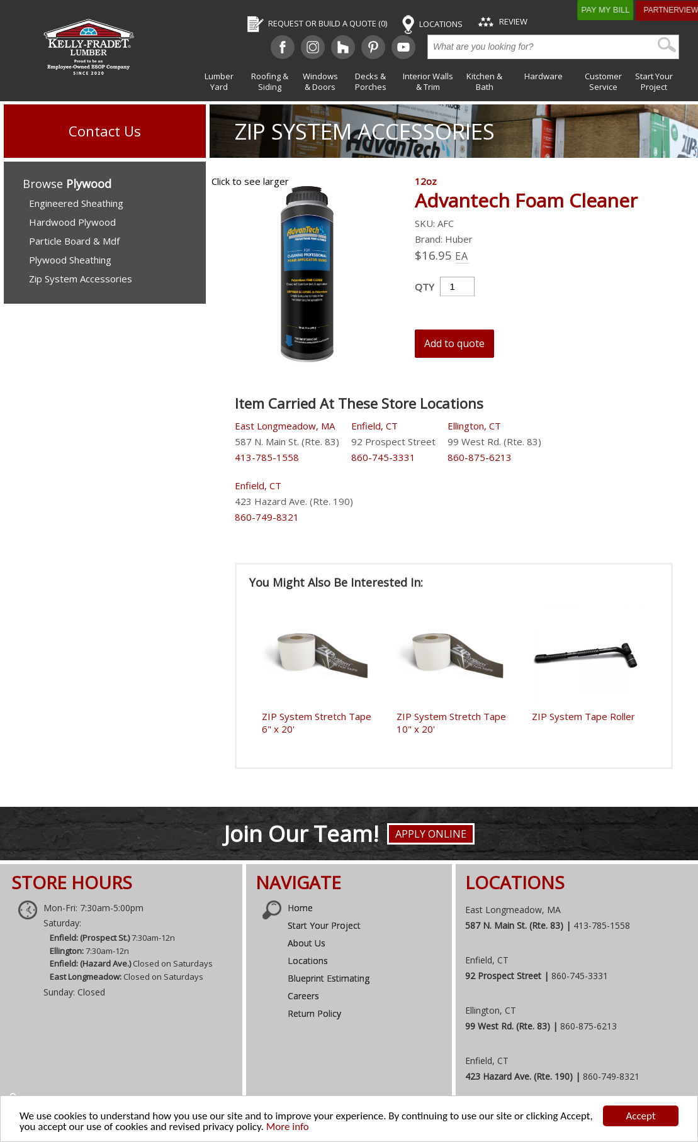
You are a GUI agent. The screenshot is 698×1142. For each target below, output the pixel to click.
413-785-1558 (267, 457)
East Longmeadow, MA (285, 425)
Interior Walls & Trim (428, 81)
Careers (303, 996)
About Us (306, 943)
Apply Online (430, 833)
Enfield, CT (374, 425)
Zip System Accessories (365, 131)
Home (300, 908)
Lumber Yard (219, 81)
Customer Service (603, 81)
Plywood (88, 183)
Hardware (543, 76)
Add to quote (454, 343)
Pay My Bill (622, 9)
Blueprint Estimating (328, 978)
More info (287, 1126)
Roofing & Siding (269, 81)
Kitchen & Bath (484, 81)
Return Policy (314, 1013)
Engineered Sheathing (76, 203)
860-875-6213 (480, 457)
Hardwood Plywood (72, 222)
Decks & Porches (370, 81)
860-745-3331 (383, 457)
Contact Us (105, 130)
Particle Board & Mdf (74, 241)
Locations (308, 961)
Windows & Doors (320, 81)
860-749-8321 (267, 517)
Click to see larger (250, 181)
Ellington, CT (474, 425)
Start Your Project (654, 81)
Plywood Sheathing (70, 259)
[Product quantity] (457, 286)
